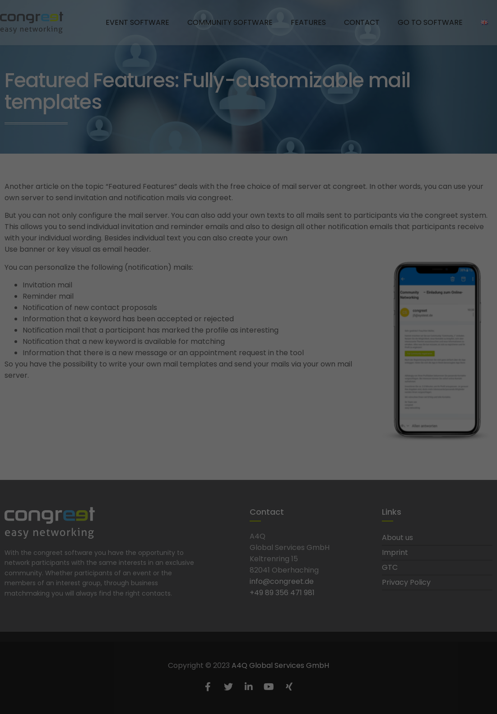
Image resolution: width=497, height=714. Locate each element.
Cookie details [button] (218, 274)
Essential (186, 169)
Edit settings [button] (248, 254)
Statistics (304, 169)
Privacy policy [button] (257, 274)
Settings (181, 148)
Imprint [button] (287, 274)
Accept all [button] (249, 201)
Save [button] (248, 228)
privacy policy (189, 140)
